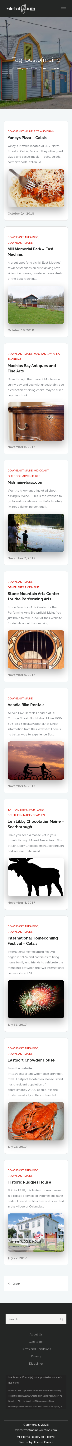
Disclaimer (36, 1363)
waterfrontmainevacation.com (36, 1430)
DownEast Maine (20, 131)
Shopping (14, 359)
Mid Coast (41, 470)
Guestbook (36, 1342)
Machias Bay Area (47, 354)
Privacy (36, 1356)
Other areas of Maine (23, 587)
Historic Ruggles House (29, 1182)
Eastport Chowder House (31, 1060)
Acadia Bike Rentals (26, 705)
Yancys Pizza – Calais (27, 137)
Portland (36, 809)
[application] (36, 1392)
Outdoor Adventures (24, 476)
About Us (36, 1334)
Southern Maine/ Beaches (26, 815)
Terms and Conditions (36, 1349)
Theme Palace (43, 1442)
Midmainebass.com (25, 482)
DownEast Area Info (23, 237)
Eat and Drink (44, 131)
